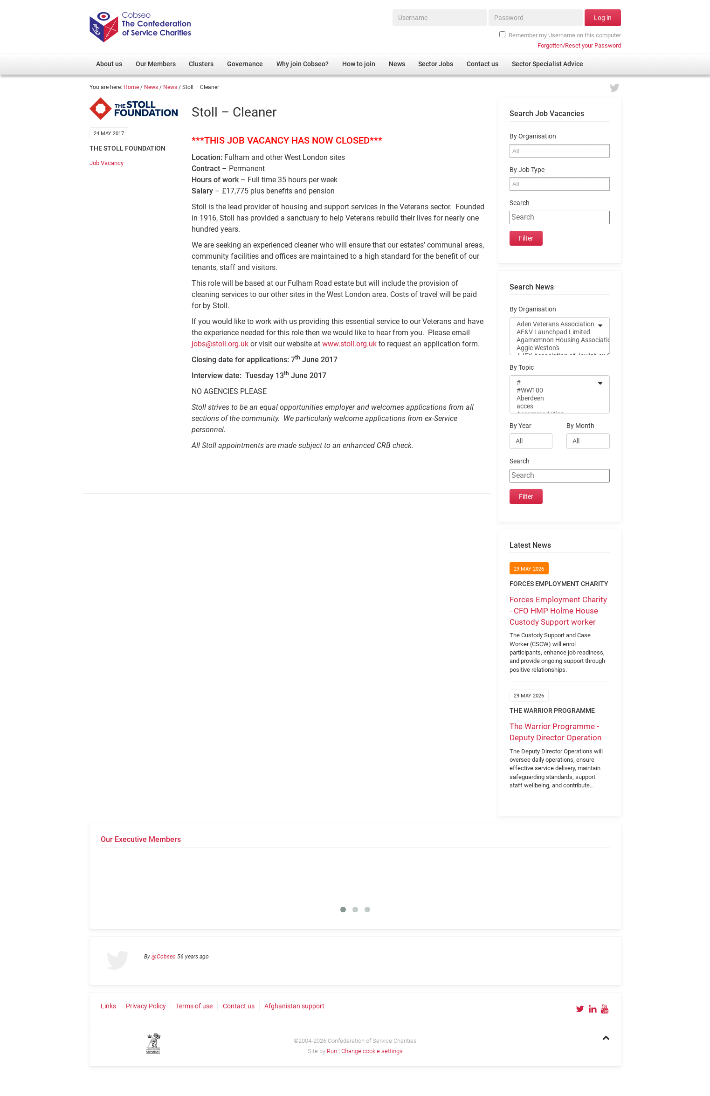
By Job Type (527, 170)
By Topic (522, 368)
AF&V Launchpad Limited (553, 332)
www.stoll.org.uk (349, 343)
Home (131, 87)
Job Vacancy (107, 162)
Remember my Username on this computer (559, 35)
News (151, 87)
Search (520, 203)
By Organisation (533, 136)
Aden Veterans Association (553, 324)
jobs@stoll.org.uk (220, 343)
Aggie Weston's (553, 348)
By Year (520, 426)
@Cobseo (164, 956)
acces (553, 406)
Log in (603, 17)
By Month (580, 426)
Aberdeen (553, 398)
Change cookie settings (372, 1051)
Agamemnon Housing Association (553, 340)
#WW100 (553, 390)
